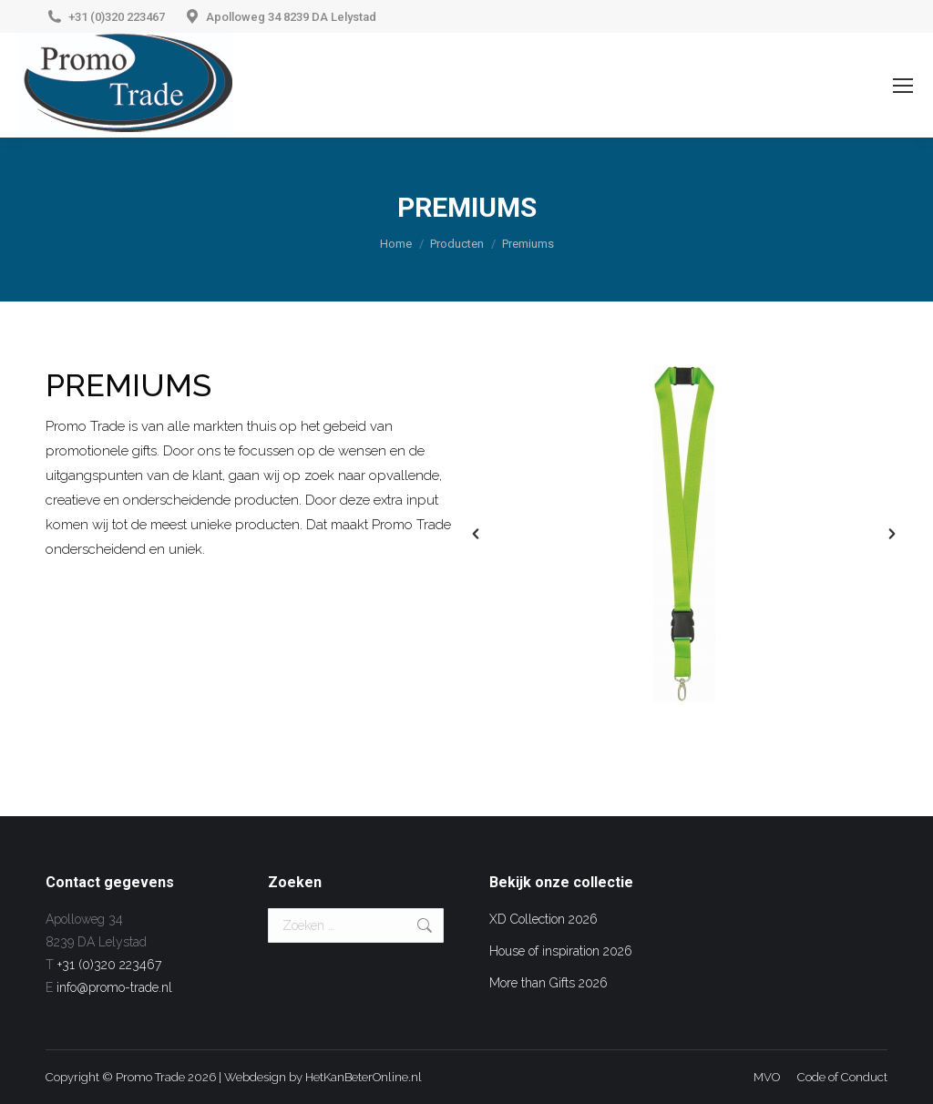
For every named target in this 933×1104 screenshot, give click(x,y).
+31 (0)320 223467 (116, 17)
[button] (475, 534)
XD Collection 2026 (543, 919)
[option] (684, 533)
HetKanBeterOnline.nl (363, 1077)
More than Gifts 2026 (548, 983)
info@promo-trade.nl (114, 987)
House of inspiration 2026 (560, 951)
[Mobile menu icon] (903, 85)
